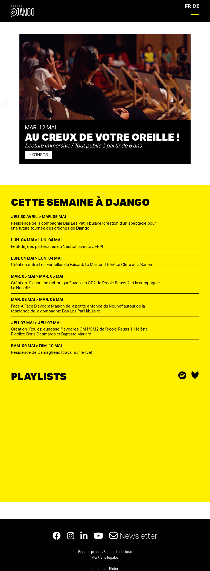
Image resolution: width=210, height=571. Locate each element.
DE (196, 6)
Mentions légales (105, 558)
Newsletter (133, 535)
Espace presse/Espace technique (105, 552)
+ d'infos (38, 155)
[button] (7, 104)
